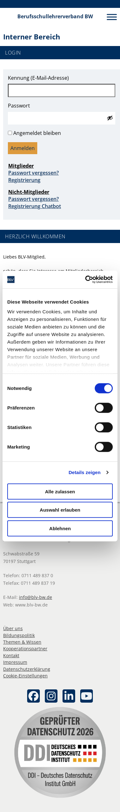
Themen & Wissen (22, 642)
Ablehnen (60, 528)
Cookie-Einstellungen (25, 676)
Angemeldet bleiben (37, 133)
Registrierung (24, 180)
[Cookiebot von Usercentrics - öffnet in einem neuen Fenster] (86, 280)
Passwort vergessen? (33, 172)
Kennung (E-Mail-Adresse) (38, 77)
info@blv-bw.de (35, 597)
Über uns (13, 628)
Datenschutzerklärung (26, 669)
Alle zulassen (60, 491)
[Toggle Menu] (112, 17)
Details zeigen (84, 472)
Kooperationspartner (25, 649)
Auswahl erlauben (60, 510)
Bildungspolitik (19, 635)
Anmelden (22, 148)
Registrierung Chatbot (34, 206)
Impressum (15, 662)
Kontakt (11, 655)
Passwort (19, 105)
